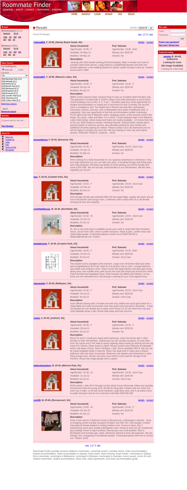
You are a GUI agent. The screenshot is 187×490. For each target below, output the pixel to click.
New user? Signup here (169, 45)
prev (140, 34)
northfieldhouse (42, 209)
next (151, 34)
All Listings (9, 150)
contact (149, 42)
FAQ (120, 14)
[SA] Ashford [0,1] (14, 84)
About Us (9, 137)
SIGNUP (108, 14)
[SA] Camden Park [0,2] (14, 96)
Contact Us (9, 140)
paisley (167, 56)
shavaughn (39, 283)
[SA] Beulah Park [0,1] (14, 86)
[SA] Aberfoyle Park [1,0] (14, 79)
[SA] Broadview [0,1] (14, 91)
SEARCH (86, 14)
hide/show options (9, 104)
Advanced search (8, 112)
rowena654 (39, 42)
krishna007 (39, 77)
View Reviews (7, 126)
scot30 (37, 400)
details (141, 42)
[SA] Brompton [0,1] (14, 93)
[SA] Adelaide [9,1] (14, 81)
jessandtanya (40, 139)
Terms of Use (10, 147)
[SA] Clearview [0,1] (14, 98)
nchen (37, 318)
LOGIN (97, 14)
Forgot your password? (169, 42)
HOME (74, 14)
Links (7, 142)
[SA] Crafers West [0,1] (14, 100)
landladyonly (40, 243)
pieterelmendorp (42, 365)
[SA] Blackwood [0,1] (14, 89)
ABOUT (131, 14)
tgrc (36, 177)
